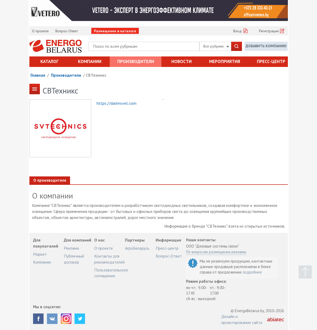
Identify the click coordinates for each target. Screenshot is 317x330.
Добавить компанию (266, 46)
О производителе (49, 180)
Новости (181, 61)
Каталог (49, 61)
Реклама (71, 248)
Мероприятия (224, 61)
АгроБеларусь (137, 248)
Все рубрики (216, 46)
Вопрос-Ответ (66, 31)
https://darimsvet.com (116, 103)
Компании (89, 61)
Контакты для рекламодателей (109, 258)
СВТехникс (96, 75)
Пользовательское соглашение (111, 272)
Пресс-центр (271, 61)
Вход (237, 31)
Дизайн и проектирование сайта (241, 319)
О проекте (40, 31)
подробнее (252, 272)
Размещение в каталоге (115, 31)
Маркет (40, 254)
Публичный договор (74, 258)
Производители (135, 61)
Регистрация (269, 31)
